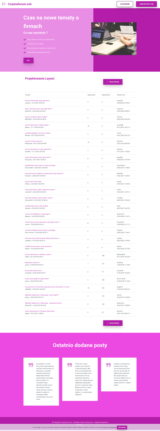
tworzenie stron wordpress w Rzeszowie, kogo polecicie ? (44, 173)
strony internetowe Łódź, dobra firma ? (38, 157)
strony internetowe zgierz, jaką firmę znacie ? (40, 189)
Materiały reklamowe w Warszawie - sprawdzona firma (43, 302)
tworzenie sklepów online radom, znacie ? (39, 197)
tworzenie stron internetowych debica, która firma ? (42, 237)
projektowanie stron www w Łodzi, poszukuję (40, 165)
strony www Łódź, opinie (33, 181)
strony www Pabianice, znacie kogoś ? (38, 213)
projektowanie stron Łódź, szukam (36, 205)
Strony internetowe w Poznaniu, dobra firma (39, 310)
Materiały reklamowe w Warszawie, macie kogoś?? (42, 294)
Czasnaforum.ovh (20, 4)
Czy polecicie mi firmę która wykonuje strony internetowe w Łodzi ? (47, 286)
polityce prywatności (110, 427)
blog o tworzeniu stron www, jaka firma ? (38, 108)
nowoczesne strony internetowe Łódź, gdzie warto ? (42, 221)
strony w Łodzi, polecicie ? (34, 140)
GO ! (28, 60)
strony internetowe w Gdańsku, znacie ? (38, 254)
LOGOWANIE (125, 4)
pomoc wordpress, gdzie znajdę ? (36, 116)
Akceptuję (122, 427)
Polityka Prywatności (101, 423)
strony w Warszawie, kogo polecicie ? (37, 100)
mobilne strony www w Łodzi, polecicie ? (38, 246)
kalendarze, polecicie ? (32, 262)
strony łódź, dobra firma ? (33, 270)
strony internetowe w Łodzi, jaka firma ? (38, 148)
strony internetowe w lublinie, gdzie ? (37, 124)
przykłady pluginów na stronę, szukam (37, 132)
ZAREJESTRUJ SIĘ (146, 4)
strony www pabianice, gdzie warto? (37, 278)
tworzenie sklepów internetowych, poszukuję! (40, 229)
